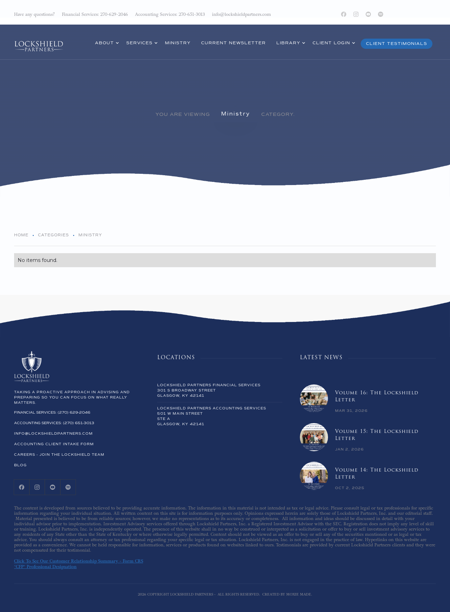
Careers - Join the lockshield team (59, 454)
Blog (20, 465)
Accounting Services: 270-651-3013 (170, 14)
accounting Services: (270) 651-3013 (54, 423)
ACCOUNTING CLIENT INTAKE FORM (54, 444)
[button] (105, 43)
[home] (38, 41)
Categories (53, 235)
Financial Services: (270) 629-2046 (52, 412)
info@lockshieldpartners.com (53, 433)
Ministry (235, 114)
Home (21, 235)
